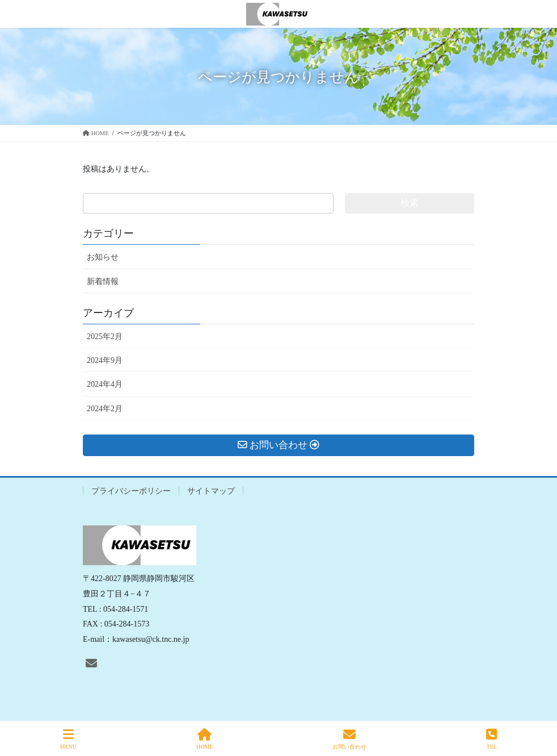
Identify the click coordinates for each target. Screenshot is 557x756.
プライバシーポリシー (131, 491)
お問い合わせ (349, 739)
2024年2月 (105, 408)
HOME (204, 739)
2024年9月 (105, 360)
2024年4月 (105, 384)
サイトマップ (211, 491)
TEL (491, 739)
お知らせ (103, 257)
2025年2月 (105, 336)
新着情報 (103, 281)
